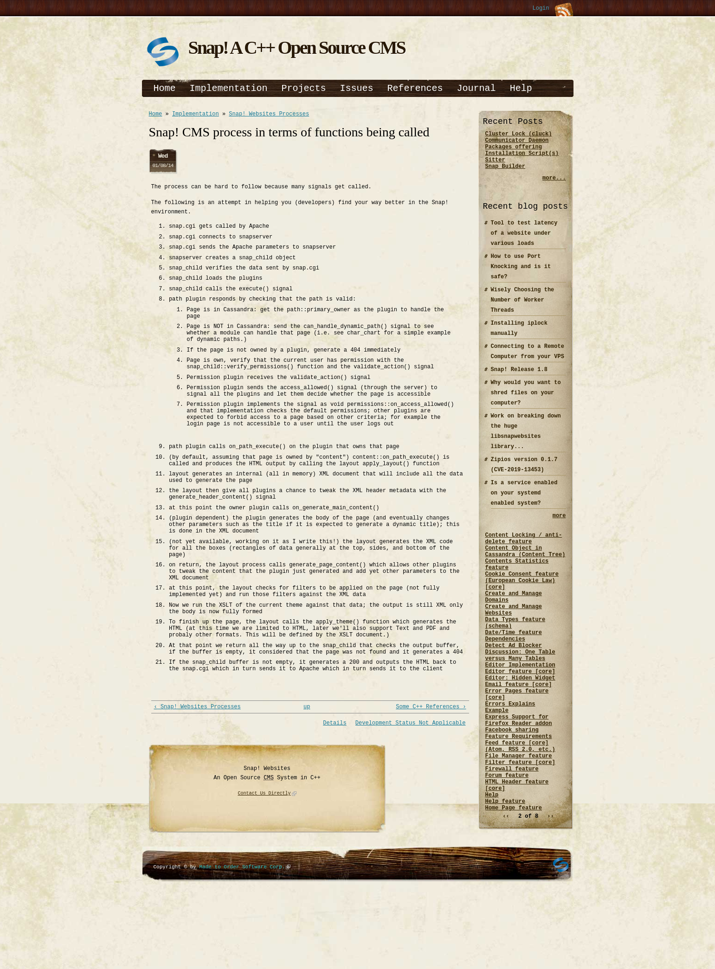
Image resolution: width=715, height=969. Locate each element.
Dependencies (505, 672)
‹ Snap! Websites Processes (197, 780)
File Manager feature (518, 814)
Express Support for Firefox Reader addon (518, 770)
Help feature (505, 869)
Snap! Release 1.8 (519, 378)
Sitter (495, 166)
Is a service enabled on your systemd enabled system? (524, 501)
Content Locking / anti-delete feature (523, 550)
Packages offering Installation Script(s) (522, 154)
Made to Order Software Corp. (242, 940)
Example (497, 759)
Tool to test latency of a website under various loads (524, 241)
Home (165, 88)
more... (554, 186)
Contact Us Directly (264, 867)
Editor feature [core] (520, 711)
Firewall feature (512, 830)
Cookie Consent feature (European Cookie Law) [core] (522, 601)
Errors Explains (510, 751)
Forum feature (507, 837)
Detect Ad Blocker (513, 680)
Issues (357, 88)
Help (521, 88)
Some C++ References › (431, 780)
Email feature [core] (518, 727)
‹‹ (505, 886)
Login (540, 9)
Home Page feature (513, 877)
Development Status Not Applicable (410, 797)
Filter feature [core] (520, 822)
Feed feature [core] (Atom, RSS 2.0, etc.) (520, 802)
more (559, 525)
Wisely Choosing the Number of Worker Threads (522, 308)
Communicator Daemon (517, 143)
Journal (476, 88)
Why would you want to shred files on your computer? (526, 401)
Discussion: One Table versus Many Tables (520, 691)
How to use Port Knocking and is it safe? (521, 275)
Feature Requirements (518, 790)
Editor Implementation (520, 703)
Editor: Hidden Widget (520, 719)
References (415, 88)
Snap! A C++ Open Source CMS (296, 47)
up (306, 780)
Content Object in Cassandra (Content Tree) (525, 565)
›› (550, 886)
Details (334, 797)
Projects (304, 88)
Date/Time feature (513, 664)
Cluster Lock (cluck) (518, 135)
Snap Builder (505, 174)
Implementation (229, 88)
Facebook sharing (512, 782)
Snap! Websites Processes (269, 115)
